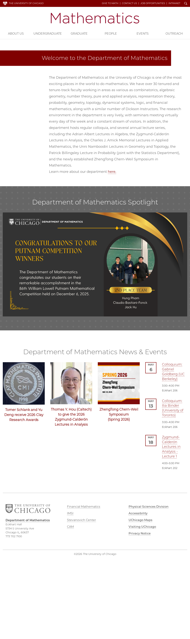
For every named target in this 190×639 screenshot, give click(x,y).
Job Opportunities (152, 3)
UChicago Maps (140, 520)
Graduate (79, 33)
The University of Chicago (26, 3)
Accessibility (138, 513)
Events (143, 33)
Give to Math (110, 3)
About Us (16, 33)
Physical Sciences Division (148, 506)
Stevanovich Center (81, 520)
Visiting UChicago (142, 527)
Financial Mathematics (83, 506)
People (111, 33)
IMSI (70, 513)
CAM (70, 527)
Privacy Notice (140, 533)
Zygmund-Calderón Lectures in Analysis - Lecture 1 (171, 446)
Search (185, 4)
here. (112, 172)
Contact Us (129, 3)
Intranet (174, 3)
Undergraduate (47, 33)
